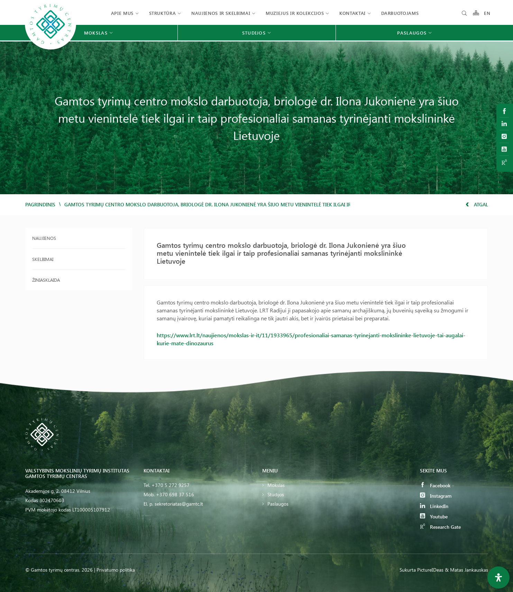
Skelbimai (42, 259)
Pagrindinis (40, 204)
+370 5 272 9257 (171, 485)
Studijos (275, 494)
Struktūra (162, 13)
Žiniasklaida (46, 280)
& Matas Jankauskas (466, 569)
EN (487, 13)
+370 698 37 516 (175, 494)
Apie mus (122, 13)
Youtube (434, 516)
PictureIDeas (430, 569)
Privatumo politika (116, 569)
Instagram (435, 495)
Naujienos (44, 238)
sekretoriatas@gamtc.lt (179, 503)
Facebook (435, 485)
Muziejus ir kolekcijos (295, 13)
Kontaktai (352, 13)
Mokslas (276, 485)
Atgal (477, 204)
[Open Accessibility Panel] (498, 577)
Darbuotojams (400, 13)
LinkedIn (434, 506)
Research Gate (440, 527)
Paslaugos (277, 503)
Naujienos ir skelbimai (220, 13)
